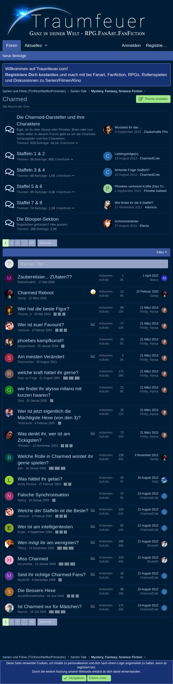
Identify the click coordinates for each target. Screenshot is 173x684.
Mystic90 (23, 580)
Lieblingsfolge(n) (126, 154)
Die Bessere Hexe (37, 590)
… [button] (24, 243)
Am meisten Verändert (41, 356)
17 (65, 548)
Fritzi (155, 482)
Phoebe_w (25, 314)
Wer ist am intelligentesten (45, 527)
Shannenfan (26, 362)
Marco (154, 280)
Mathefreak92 (27, 282)
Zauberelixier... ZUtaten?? (45, 277)
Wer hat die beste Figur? (43, 309)
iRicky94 (152, 546)
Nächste (45, 243)
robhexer (23, 330)
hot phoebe (25, 564)
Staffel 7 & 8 (29, 202)
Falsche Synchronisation (43, 495)
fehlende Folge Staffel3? (132, 170)
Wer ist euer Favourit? (41, 324)
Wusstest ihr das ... (128, 127)
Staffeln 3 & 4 (31, 170)
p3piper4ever (26, 346)
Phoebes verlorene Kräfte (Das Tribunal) (144, 186)
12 (76, 378)
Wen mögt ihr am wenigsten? (48, 542)
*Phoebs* (24, 446)
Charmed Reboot (36, 293)
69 (32, 243)
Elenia (144, 226)
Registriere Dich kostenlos (31, 74)
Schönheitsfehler (127, 221)
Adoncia (150, 207)
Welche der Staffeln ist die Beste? (53, 510)
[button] (46, 45)
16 (63, 468)
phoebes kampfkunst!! (41, 340)
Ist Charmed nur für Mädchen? (50, 606)
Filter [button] (160, 252)
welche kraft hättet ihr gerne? (48, 372)
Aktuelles (33, 45)
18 (70, 548)
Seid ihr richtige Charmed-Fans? (52, 574)
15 (57, 468)
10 (65, 378)
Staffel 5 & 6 (29, 186)
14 (51, 468)
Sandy (22, 298)
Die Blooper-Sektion (38, 219)
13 (61, 564)
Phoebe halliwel (155, 191)
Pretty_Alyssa (149, 312)
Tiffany (22, 548)
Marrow (23, 612)
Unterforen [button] (67, 143)
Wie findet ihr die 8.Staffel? (134, 203)
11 (71, 378)
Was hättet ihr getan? (40, 479)
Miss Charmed (33, 559)
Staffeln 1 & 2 (31, 153)
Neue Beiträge (14, 56)
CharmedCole (150, 158)
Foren (11, 45)
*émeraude (25, 423)
